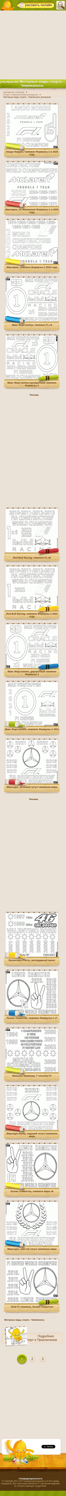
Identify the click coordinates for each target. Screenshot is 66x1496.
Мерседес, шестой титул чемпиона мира (32, 1249)
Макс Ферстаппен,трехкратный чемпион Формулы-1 (32, 384)
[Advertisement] (33, 44)
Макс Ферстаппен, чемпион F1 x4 (32, 325)
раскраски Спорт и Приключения (33, 1340)
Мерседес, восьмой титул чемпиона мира (31, 787)
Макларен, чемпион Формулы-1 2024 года (32, 267)
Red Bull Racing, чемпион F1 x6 (32, 557)
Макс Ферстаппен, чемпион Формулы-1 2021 (32, 729)
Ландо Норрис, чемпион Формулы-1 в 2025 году (32, 153)
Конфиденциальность (31, 1478)
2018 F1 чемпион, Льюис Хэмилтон (32, 1306)
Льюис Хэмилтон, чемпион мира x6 (32, 1191)
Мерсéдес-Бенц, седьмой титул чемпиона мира (31, 1135)
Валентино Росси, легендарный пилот (32, 960)
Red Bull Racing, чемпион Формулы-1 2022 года (32, 615)
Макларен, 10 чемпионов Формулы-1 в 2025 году (31, 211)
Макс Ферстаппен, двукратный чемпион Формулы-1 (32, 673)
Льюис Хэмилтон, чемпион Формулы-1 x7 (31, 1018)
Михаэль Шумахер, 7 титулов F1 (32, 1075)
